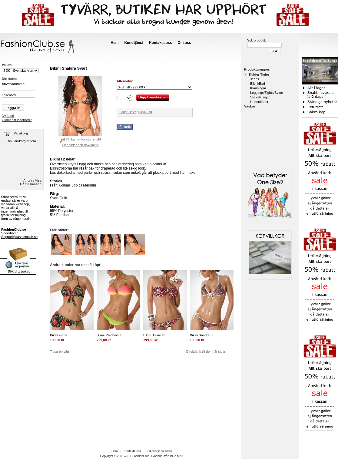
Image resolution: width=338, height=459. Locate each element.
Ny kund (8, 115)
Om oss (184, 43)
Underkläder (259, 102)
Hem (114, 43)
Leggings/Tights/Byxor (266, 92)
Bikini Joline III (153, 335)
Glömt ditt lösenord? (16, 120)
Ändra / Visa (32, 180)
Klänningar (258, 88)
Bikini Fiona (58, 335)
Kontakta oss (160, 43)
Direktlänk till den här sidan (206, 351)
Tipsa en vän (59, 351)
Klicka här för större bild (83, 139)
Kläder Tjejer (127, 112)
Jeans (254, 79)
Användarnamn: (13, 84)
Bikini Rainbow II (109, 335)
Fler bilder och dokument (80, 145)
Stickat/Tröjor (260, 97)
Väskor (249, 106)
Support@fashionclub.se (19, 237)
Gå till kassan (30, 184)
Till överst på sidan (159, 451)
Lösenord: (9, 95)
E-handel (157, 456)
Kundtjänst (133, 43)
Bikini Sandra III (201, 335)
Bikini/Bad (145, 112)
